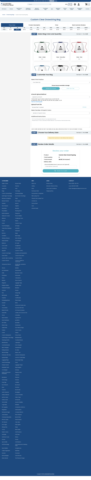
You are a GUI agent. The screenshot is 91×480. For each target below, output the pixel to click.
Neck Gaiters (5, 321)
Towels (3, 224)
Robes (16, 224)
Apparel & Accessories (37, 9)
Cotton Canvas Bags (7, 197)
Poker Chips (18, 401)
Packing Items (18, 214)
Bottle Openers (5, 217)
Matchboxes (5, 346)
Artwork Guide (35, 212)
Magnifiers (4, 413)
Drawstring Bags (10, 18)
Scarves (4, 294)
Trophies (4, 301)
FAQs (33, 192)
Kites (3, 391)
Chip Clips (17, 426)
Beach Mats (18, 421)
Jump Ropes (5, 418)
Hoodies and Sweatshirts (21, 257)
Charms (4, 393)
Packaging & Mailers (79, 9)
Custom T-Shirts (19, 254)
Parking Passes (5, 354)
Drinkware (17, 234)
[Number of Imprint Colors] (60, 117)
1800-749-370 (68, 4)
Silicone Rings (5, 356)
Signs (52, 8)
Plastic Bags (18, 304)
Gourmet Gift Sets (19, 311)
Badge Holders (5, 289)
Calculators (18, 281)
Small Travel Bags (6, 366)
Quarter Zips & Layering (7, 262)
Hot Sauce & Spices (19, 314)
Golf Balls (4, 438)
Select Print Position (37, 83)
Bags (3, 195)
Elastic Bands (5, 462)
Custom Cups (18, 227)
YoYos (3, 433)
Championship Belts (6, 421)
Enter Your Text (70, 92)
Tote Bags (17, 195)
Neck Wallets (5, 452)
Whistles (17, 408)
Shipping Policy (49, 195)
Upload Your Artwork (51, 92)
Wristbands (17, 329)
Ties (3, 296)
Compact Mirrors (19, 416)
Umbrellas (17, 319)
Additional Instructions (38, 120)
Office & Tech (65, 9)
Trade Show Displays (6, 232)
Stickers (3, 207)
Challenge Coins (19, 222)
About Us (34, 187)
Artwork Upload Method (38, 98)
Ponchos (17, 391)
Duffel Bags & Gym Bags (7, 341)
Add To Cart (60, 174)
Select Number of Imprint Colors (41, 114)
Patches (17, 190)
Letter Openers (5, 396)
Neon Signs (17, 204)
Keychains (4, 212)
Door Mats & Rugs (19, 331)
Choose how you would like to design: (61, 89)
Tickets (16, 336)
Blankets (17, 291)
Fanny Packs (18, 339)
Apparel (4, 254)
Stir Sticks (4, 326)
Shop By (11, 8)
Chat (71, 5)
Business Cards (18, 277)
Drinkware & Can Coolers (28, 9)
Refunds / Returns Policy (52, 190)
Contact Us (34, 204)
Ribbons (4, 222)
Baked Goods (5, 314)
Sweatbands (18, 351)
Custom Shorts (5, 264)
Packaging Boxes (6, 304)
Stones (3, 443)
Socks (3, 227)
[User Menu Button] (75, 4)
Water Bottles (5, 244)
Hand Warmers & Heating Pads (21, 449)
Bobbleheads (18, 341)
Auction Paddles (19, 406)
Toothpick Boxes (19, 344)
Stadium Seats (5, 368)
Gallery (33, 190)
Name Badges (5, 459)
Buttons (3, 237)
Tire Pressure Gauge (20, 462)
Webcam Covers (6, 219)
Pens (3, 234)
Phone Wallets (18, 219)
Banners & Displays (6, 202)
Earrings (17, 373)
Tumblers (4, 239)
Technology (4, 383)
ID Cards (17, 247)
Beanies (17, 212)
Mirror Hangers (5, 351)
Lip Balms (17, 324)
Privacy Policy (49, 187)
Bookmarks (17, 393)
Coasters (4, 190)
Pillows (16, 441)
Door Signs (4, 428)
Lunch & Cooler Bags (20, 361)
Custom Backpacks (6, 339)
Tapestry (17, 378)
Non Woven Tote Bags (20, 200)
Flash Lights (17, 428)
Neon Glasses (18, 418)
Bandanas (4, 381)
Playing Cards (18, 376)
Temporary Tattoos (6, 268)
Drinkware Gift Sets (6, 359)
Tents (16, 366)
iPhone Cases (5, 423)
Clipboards (4, 331)
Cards (3, 336)
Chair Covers (18, 334)
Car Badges (4, 373)
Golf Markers (18, 446)
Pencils (16, 294)
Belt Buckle (4, 299)
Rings (16, 431)
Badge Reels (18, 289)
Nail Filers (17, 454)
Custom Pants (18, 262)
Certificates (18, 301)
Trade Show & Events (19, 9)
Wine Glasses (18, 242)
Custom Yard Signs (6, 257)
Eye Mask (17, 326)
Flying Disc (17, 217)
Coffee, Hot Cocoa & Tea (21, 316)
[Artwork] (60, 101)
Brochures (17, 388)
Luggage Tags (18, 286)
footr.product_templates (37, 197)
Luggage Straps (19, 368)
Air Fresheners (5, 274)
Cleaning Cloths (5, 344)
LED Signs (17, 229)
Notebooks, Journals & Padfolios (20, 268)
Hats (16, 192)
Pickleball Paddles (6, 291)
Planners (17, 381)
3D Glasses (4, 426)
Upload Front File (36, 108)
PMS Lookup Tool (35, 200)
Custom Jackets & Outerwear (19, 265)
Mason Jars (17, 356)
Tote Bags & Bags (45, 9)
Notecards (17, 279)
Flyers (3, 281)
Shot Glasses (5, 209)
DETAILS (55, 0)
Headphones (18, 452)
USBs (3, 277)
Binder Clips (4, 329)
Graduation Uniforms (20, 411)
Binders (3, 284)
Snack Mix (4, 316)
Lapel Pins (4, 192)
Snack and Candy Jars (20, 309)
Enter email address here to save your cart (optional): (57, 168)
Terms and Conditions (51, 192)
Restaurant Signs (6, 416)
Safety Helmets (5, 398)
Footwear (17, 457)
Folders (3, 334)
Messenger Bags (19, 363)
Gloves (3, 272)
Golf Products (18, 436)
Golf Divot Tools (5, 441)
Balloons (4, 247)
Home (3, 18)
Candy (3, 309)
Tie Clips (17, 354)
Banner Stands (5, 204)
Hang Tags (17, 296)
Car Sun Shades (19, 398)
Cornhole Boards (6, 349)
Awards (3, 306)
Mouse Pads (18, 187)
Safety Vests (5, 403)
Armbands (17, 403)
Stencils (3, 457)
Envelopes (4, 279)
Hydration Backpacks (20, 359)
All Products (4, 8)
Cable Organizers (6, 454)
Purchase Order (35, 195)
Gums (3, 319)
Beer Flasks (17, 433)
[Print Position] (60, 86)
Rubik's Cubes (5, 436)
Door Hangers (18, 349)
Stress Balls (17, 252)
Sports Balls (4, 446)
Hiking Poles (4, 431)
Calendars (17, 346)
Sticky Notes (18, 274)
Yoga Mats (4, 408)
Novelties (87, 8)
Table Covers (5, 187)
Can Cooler (4, 249)
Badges (17, 299)
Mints (16, 306)
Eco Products (5, 388)
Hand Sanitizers (5, 324)
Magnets (4, 286)
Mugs (16, 237)
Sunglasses (18, 249)
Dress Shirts (4, 259)
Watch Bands (18, 423)
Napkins (17, 209)
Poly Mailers (4, 214)
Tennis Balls (4, 406)
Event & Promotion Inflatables (6, 377)
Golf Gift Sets (18, 459)
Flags (16, 202)
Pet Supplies (5, 411)
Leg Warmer (18, 321)
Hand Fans (4, 252)
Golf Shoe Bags (5, 448)
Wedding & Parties (58, 9)
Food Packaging (5, 229)
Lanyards (17, 232)
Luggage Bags (5, 363)
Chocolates (4, 311)
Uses (33, 209)
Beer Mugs (17, 239)
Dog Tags (4, 386)
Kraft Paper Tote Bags (7, 200)
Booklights (17, 396)
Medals (17, 272)
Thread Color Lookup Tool (37, 202)
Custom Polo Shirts (19, 259)
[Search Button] (50, 4)
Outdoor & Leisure (72, 9)
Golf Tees (17, 438)
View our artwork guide (36, 105)
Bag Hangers (18, 371)
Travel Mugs (18, 244)
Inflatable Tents (5, 371)
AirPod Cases (5, 401)
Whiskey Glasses (6, 242)
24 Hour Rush (35, 207)
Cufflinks (17, 386)
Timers (16, 443)
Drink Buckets (18, 413)
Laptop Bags (5, 361)
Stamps (17, 383)
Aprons (17, 207)
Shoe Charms (18, 284)
